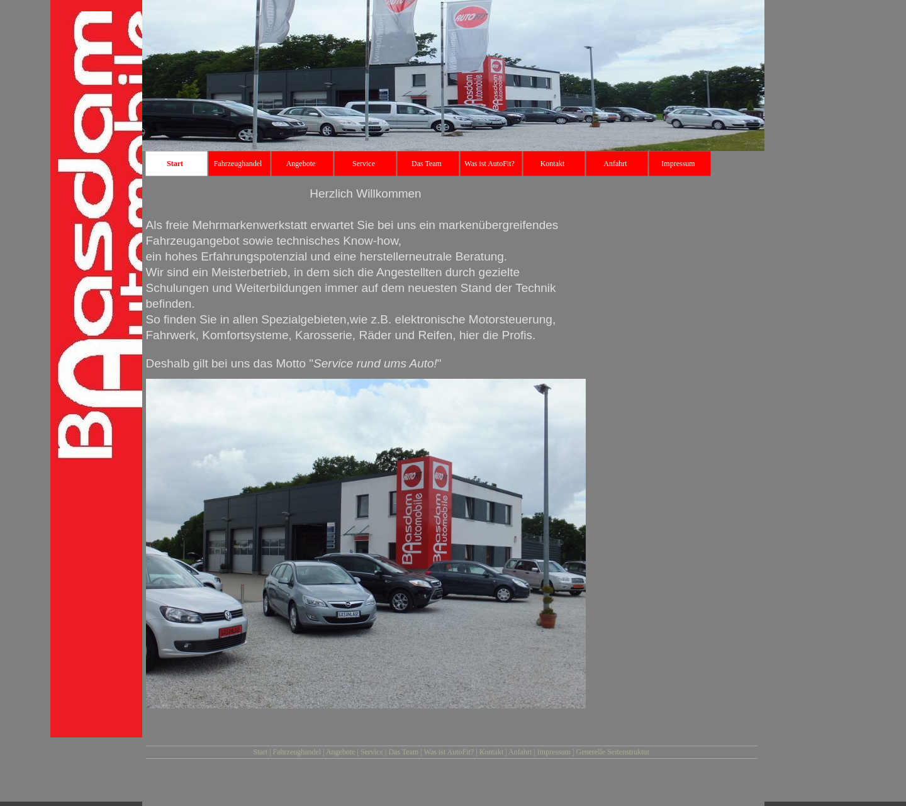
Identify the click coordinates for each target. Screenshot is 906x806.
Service (372, 751)
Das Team (403, 751)
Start (260, 751)
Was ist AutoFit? (449, 751)
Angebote (340, 751)
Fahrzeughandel (297, 751)
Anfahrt (520, 751)
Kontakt (491, 751)
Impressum (554, 751)
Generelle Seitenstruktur (613, 751)
